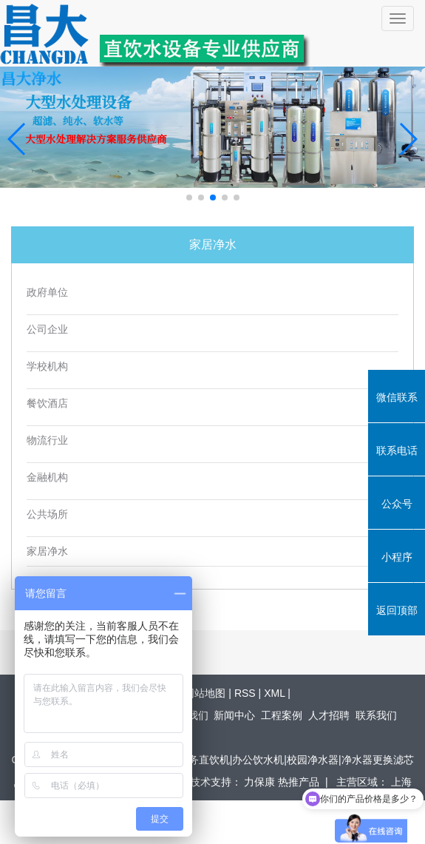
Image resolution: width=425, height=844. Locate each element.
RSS (245, 693)
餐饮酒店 (47, 403)
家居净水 (47, 551)
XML (274, 693)
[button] (189, 197)
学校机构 (47, 366)
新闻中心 (234, 715)
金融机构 (47, 477)
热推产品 (298, 782)
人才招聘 (329, 715)
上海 (401, 782)
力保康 (261, 782)
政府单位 (47, 292)
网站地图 (204, 693)
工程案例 (281, 715)
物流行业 (47, 440)
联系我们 (376, 715)
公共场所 (47, 514)
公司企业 (47, 329)
